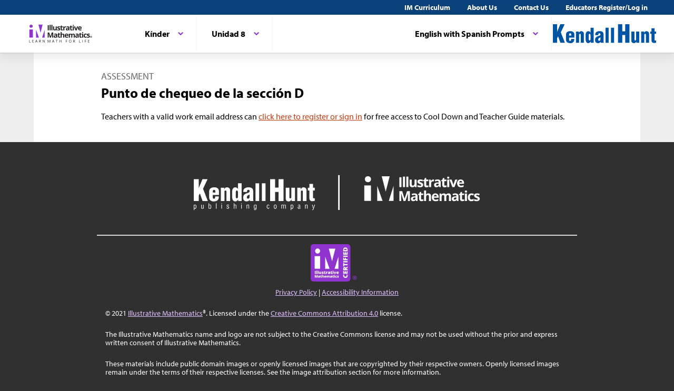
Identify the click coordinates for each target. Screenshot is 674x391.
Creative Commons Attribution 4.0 (324, 313)
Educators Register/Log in (607, 7)
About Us (482, 7)
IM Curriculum (427, 7)
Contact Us (531, 7)
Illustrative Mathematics (165, 313)
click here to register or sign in (310, 116)
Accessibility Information (360, 292)
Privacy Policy (296, 292)
